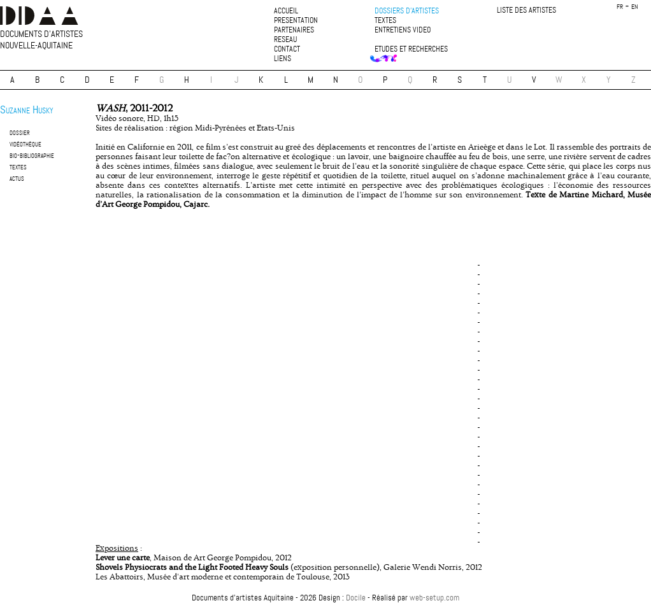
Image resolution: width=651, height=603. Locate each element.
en (634, 7)
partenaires (294, 30)
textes (385, 20)
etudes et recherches (411, 49)
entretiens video (403, 30)
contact (287, 49)
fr (620, 7)
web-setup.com (434, 597)
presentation (296, 20)
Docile (356, 597)
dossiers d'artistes (407, 11)
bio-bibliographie (32, 155)
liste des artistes (526, 10)
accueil (286, 11)
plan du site (325, 586)
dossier (20, 132)
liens (282, 59)
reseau (285, 40)
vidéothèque (25, 143)
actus (17, 178)
